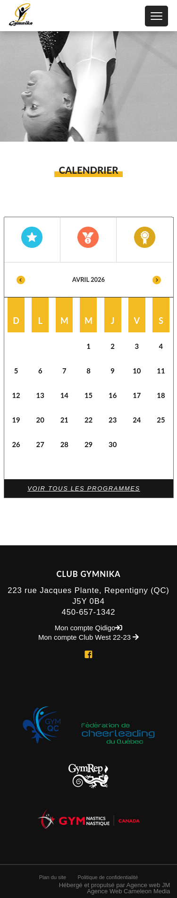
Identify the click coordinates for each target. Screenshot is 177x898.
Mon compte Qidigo (89, 628)
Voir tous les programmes (83, 488)
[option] (88, 359)
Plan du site (52, 877)
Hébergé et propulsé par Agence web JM (114, 885)
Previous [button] (20, 280)
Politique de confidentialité (107, 877)
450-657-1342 (89, 612)
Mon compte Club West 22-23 (88, 637)
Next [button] (156, 280)
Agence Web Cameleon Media (128, 891)
